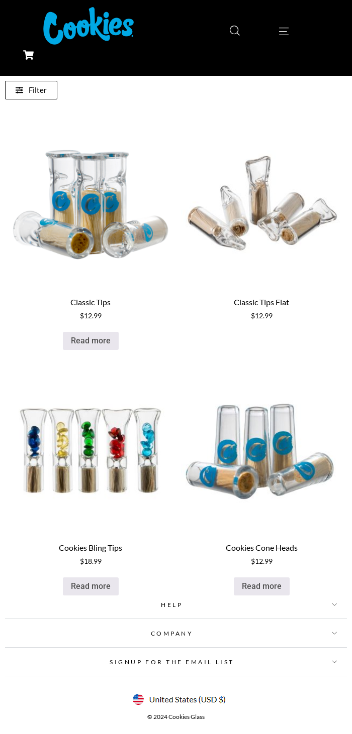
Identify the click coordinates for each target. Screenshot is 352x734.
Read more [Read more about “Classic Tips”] (91, 340)
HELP (172, 604)
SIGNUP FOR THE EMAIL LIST (172, 662)
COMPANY (172, 633)
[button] (176, 604)
